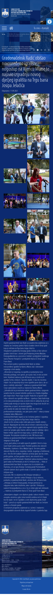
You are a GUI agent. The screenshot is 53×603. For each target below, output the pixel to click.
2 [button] (37, 50)
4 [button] (45, 50)
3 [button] (41, 50)
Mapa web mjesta (26, 586)
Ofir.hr (28, 589)
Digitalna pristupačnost (26, 582)
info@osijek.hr (6, 555)
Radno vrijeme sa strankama (10, 562)
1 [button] (34, 50)
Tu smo (37, 28)
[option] (29, 35)
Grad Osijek (5, 47)
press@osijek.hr (6, 557)
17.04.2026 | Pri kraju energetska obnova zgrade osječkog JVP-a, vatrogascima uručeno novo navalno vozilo (28, 35)
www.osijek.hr (6, 559)
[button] (49, 21)
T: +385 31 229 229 (7, 553)
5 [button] (48, 50)
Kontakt (45, 28)
